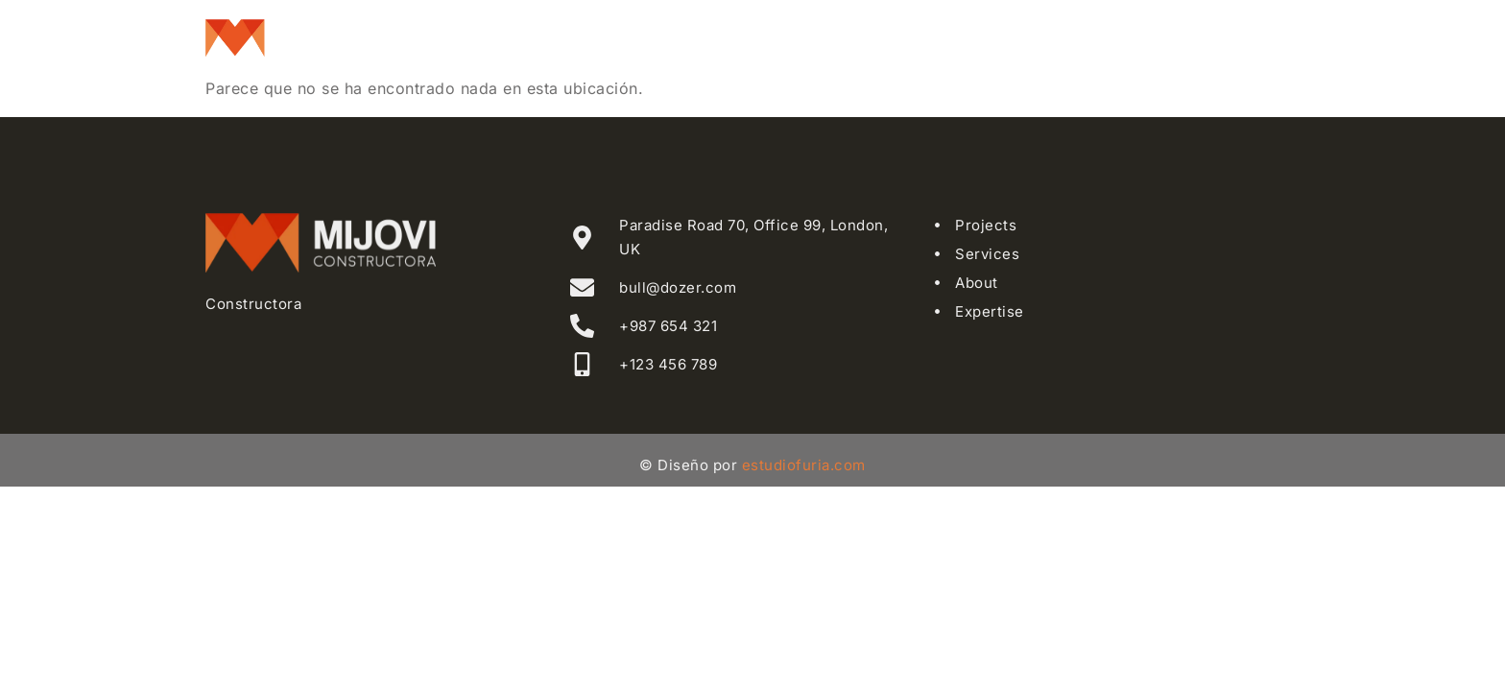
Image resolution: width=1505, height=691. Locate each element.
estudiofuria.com (804, 465)
